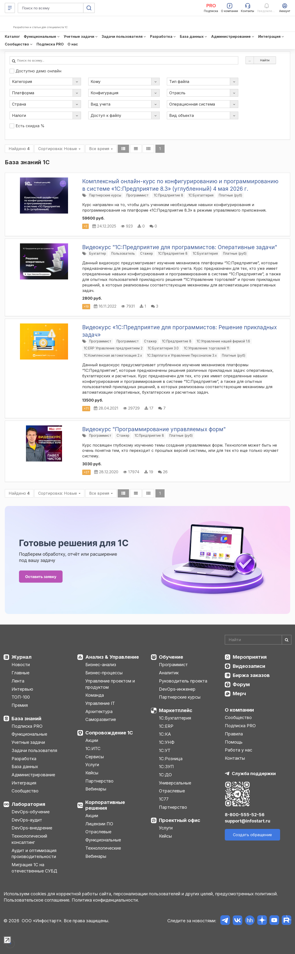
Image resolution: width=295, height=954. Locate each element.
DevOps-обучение (31, 811)
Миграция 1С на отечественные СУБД (34, 867)
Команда (94, 695)
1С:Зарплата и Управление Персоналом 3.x (182, 355)
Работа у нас (238, 749)
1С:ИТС (92, 748)
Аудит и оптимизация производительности (34, 853)
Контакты (235, 758)
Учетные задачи (28, 742)
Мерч (239, 693)
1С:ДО (165, 774)
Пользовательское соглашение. (37, 900)
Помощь (234, 742)
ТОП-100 (21, 697)
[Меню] (10, 8)
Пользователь (123, 253)
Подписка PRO (27, 726)
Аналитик (169, 672)
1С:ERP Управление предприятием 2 (113, 348)
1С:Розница (170, 758)
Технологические (103, 848)
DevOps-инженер (177, 689)
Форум (241, 684)
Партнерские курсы (105, 195)
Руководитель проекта (183, 680)
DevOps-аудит (27, 819)
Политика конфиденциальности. (105, 900)
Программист (137, 195)
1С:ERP (166, 726)
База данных (25, 766)
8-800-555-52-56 (244, 814)
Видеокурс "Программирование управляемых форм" (154, 429)
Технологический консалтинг (29, 839)
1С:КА (165, 734)
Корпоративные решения (105, 805)
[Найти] (286, 639)
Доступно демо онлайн (35, 71)
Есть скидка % (27, 125)
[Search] (258, 639)
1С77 (164, 799)
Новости (21, 664)
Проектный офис (179, 820)
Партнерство (99, 780)
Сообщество (25, 790)
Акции (91, 740)
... (250, 60)
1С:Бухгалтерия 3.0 (163, 348)
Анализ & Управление (112, 657)
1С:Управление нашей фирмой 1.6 (223, 341)
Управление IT (100, 703)
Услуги (92, 764)
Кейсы (91, 772)
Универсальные (175, 782)
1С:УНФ (166, 742)
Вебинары (95, 788)
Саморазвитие (100, 719)
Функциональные (29, 734)
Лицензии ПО (99, 823)
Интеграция (24, 782)
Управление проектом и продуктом (110, 684)
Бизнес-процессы (104, 672)
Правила (234, 733)
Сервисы (94, 756)
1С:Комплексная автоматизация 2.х (113, 355)
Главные (20, 672)
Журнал (21, 657)
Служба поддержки (254, 773)
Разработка (24, 758)
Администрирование (33, 774)
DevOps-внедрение (32, 827)
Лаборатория (28, 804)
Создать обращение (252, 834)
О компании (239, 710)
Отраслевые (98, 831)
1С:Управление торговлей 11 (206, 348)
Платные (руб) (230, 195)
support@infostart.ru (247, 820)
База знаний (26, 718)
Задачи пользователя (34, 750)
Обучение (171, 657)
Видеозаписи (249, 666)
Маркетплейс (175, 710)
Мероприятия (250, 657)
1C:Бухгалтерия (200, 195)
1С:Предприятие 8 (168, 195)
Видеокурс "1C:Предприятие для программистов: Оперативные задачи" (179, 247)
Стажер (146, 253)
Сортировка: (59, 148)
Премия (20, 705)
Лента (18, 680)
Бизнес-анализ (100, 664)
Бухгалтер (97, 253)
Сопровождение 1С (109, 733)
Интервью (22, 689)
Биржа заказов (251, 675)
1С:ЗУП (166, 766)
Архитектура (99, 711)
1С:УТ (164, 750)
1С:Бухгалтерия (175, 717)
